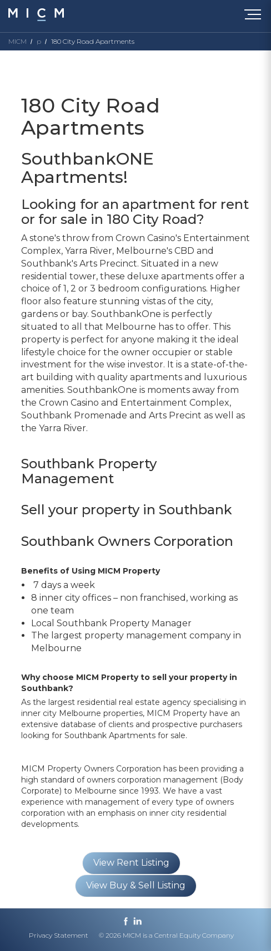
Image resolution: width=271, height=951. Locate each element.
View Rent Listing (131, 862)
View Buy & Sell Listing (135, 885)
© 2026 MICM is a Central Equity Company (166, 935)
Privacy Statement (58, 935)
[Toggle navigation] (255, 16)
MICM (17, 41)
